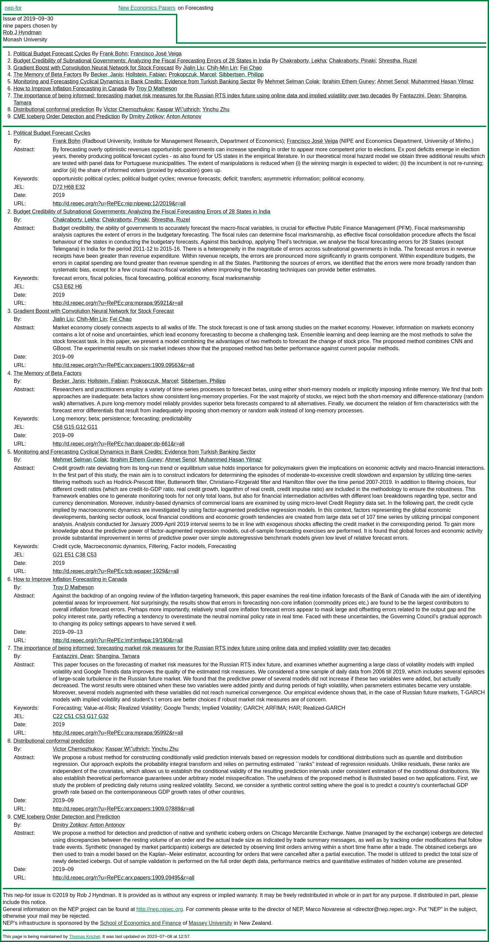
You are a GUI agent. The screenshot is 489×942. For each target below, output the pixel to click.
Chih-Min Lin (222, 68)
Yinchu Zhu (216, 109)
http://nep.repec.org (159, 909)
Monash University (25, 39)
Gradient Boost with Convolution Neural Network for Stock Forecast (93, 68)
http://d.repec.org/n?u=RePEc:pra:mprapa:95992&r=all (118, 733)
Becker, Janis (107, 74)
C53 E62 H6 (67, 286)
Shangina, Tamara (118, 656)
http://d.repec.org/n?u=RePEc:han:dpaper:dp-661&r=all (118, 444)
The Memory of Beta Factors (47, 74)
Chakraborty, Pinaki (352, 61)
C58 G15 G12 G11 (75, 427)
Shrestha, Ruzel (398, 61)
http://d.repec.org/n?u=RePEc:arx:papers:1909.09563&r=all (123, 365)
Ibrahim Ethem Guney (348, 81)
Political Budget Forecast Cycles (51, 53)
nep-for (13, 8)
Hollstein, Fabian (146, 74)
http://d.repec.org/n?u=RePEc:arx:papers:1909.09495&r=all (123, 877)
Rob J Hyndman (22, 32)
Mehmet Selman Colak (292, 81)
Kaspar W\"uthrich (178, 109)
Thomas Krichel (84, 936)
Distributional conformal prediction (53, 109)
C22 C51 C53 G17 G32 (80, 716)
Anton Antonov (183, 116)
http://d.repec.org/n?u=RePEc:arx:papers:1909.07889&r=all (123, 809)
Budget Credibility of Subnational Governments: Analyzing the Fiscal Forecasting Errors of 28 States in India (141, 61)
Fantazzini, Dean (420, 95)
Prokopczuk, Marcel (192, 74)
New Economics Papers (146, 8)
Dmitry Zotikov (146, 116)
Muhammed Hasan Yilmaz (442, 81)
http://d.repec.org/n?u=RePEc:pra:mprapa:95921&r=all (118, 303)
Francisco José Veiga (156, 53)
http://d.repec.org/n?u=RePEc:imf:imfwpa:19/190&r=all (118, 640)
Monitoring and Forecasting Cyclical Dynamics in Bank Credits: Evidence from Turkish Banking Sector (134, 81)
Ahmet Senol (392, 81)
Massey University (210, 923)
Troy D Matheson (156, 88)
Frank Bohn (114, 53)
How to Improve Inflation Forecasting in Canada (70, 88)
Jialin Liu (193, 68)
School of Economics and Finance (140, 923)
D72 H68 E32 (69, 187)
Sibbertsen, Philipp (241, 74)
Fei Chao (251, 68)
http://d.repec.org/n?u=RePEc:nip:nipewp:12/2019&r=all (119, 203)
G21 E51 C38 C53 (75, 555)
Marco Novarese (325, 909)
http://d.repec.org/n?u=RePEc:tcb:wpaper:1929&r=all (116, 571)
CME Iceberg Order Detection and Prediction (66, 116)
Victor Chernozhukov (128, 109)
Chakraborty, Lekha (302, 61)
